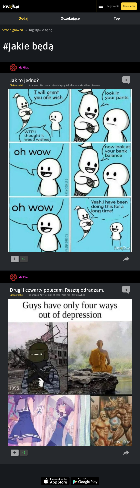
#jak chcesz (54, 294)
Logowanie (113, 6)
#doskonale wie (74, 85)
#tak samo (45, 85)
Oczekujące (70, 18)
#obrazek (34, 85)
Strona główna (12, 30)
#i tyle (43, 294)
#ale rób (65, 294)
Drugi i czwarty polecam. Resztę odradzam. (57, 290)
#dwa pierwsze (92, 85)
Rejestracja (129, 6)
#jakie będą (58, 85)
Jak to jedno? (24, 80)
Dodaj (23, 18)
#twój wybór (78, 294)
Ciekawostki (16, 85)
